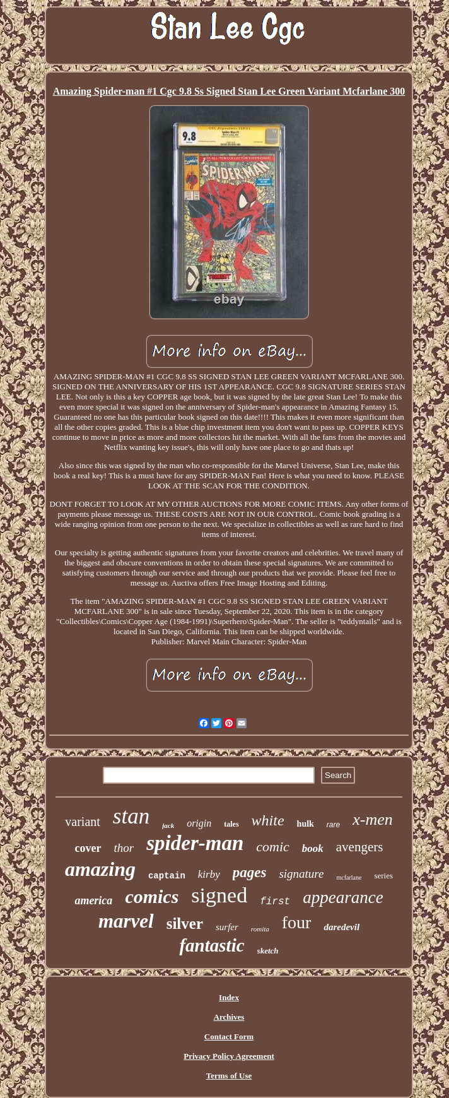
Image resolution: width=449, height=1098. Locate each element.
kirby (209, 874)
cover (88, 848)
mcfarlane (348, 877)
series (383, 875)
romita (260, 929)
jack (168, 825)
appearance (343, 897)
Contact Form (229, 1036)
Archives (229, 1017)
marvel (126, 921)
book (313, 848)
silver (184, 923)
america (93, 900)
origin (199, 823)
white (268, 820)
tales (231, 824)
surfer (227, 927)
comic (272, 846)
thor (124, 847)
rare (333, 824)
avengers (359, 846)
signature (301, 873)
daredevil (341, 927)
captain (166, 876)
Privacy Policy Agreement (229, 1056)
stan (131, 816)
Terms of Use (229, 1075)
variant (82, 822)
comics (151, 896)
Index (229, 997)
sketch (268, 950)
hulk (305, 824)
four (297, 922)
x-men (373, 819)
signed (219, 895)
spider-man (194, 843)
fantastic (211, 945)
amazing (100, 869)
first (275, 901)
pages (250, 872)
